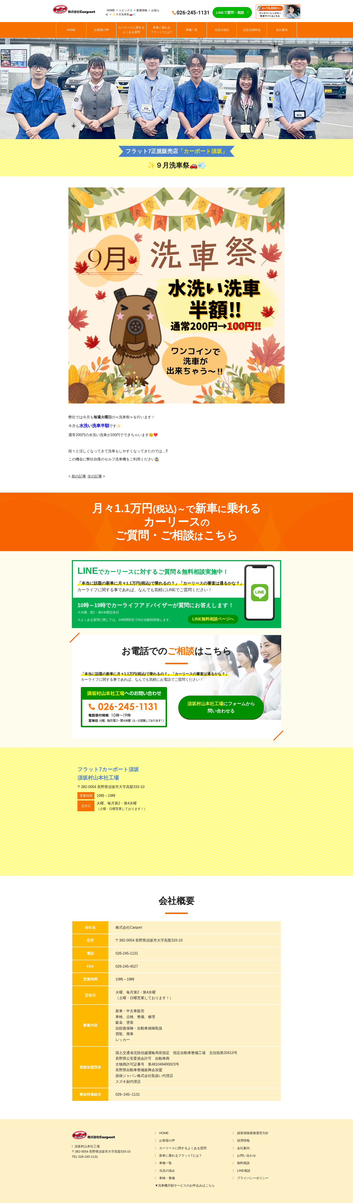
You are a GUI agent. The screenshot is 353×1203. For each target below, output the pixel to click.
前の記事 (79, 476)
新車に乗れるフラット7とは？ (162, 30)
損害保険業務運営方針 (253, 1133)
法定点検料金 (252, 30)
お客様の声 (101, 30)
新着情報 (141, 10)
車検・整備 (167, 1178)
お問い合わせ (246, 1155)
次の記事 (95, 476)
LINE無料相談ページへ (213, 619)
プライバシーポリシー (253, 1178)
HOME (111, 10)
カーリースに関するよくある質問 (131, 30)
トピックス (125, 10)
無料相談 (243, 1163)
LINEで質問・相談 (230, 12)
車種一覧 (191, 30)
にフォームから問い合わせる (221, 707)
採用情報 (243, 1140)
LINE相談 (243, 1170)
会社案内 (282, 30)
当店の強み (222, 30)
